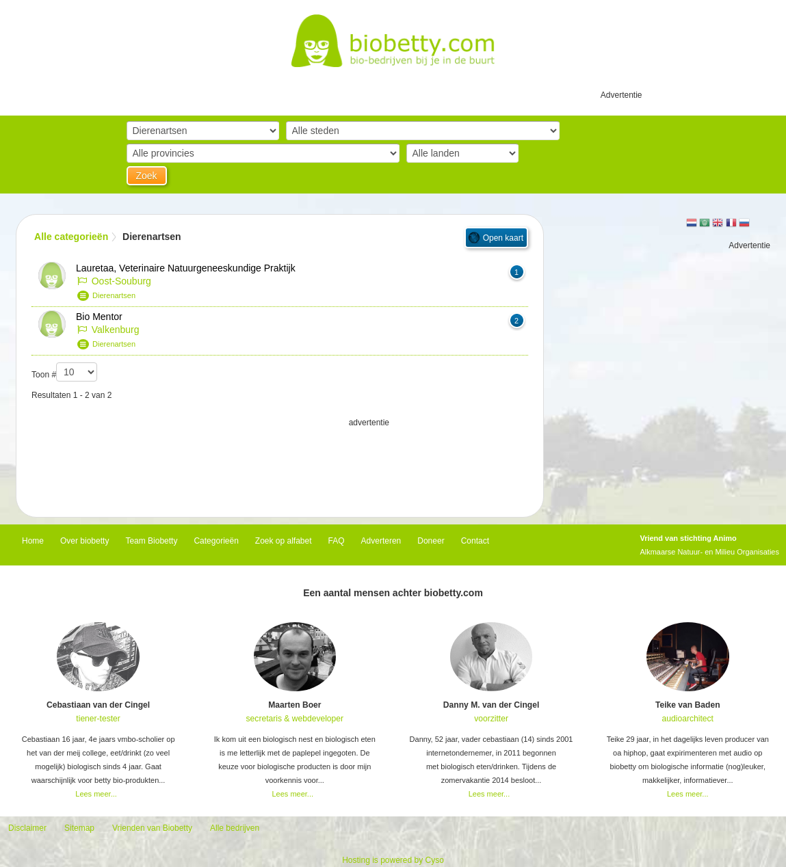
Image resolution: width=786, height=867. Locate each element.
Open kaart (503, 238)
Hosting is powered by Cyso (393, 860)
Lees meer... (96, 794)
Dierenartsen (113, 295)
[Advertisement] (279, 463)
